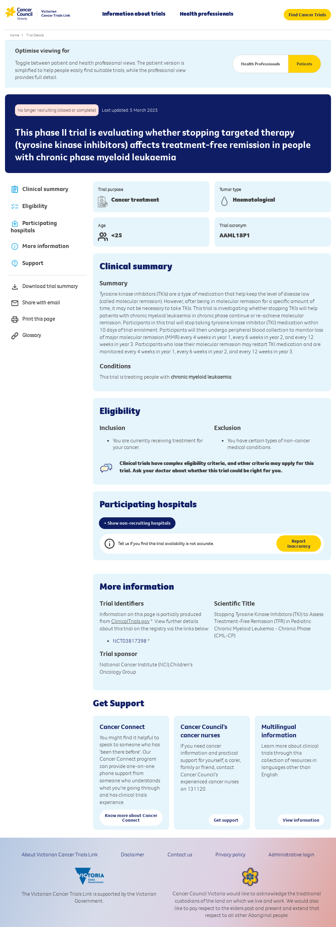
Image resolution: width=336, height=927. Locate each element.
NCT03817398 (130, 640)
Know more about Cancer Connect (131, 817)
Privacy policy (230, 854)
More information (40, 246)
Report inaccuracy (298, 543)
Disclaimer (132, 854)
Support (27, 263)
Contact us (180, 854)
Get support (226, 820)
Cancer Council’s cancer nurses (203, 730)
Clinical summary (39, 189)
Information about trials (134, 13)
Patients (304, 63)
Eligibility (29, 206)
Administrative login (291, 854)
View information (301, 820)
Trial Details (35, 35)
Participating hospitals (34, 226)
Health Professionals (260, 63)
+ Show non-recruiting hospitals (137, 523)
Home (14, 35)
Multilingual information (278, 730)
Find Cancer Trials (307, 15)
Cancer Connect (122, 726)
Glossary (26, 336)
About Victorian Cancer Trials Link (60, 854)
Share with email (35, 303)
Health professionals (206, 13)
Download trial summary (44, 287)
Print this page (33, 319)
